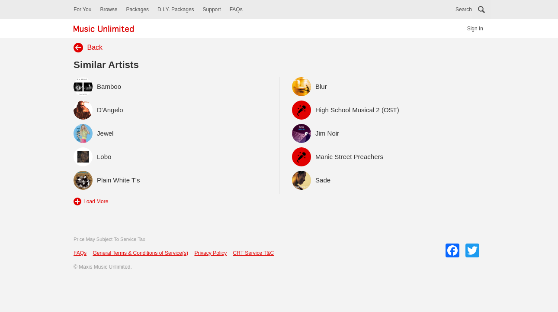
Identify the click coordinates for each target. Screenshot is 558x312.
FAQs (236, 9)
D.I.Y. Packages (175, 9)
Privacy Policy (210, 253)
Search (463, 9)
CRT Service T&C (253, 253)
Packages (137, 9)
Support (212, 9)
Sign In (475, 29)
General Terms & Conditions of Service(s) (140, 253)
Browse (108, 9)
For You (82, 9)
